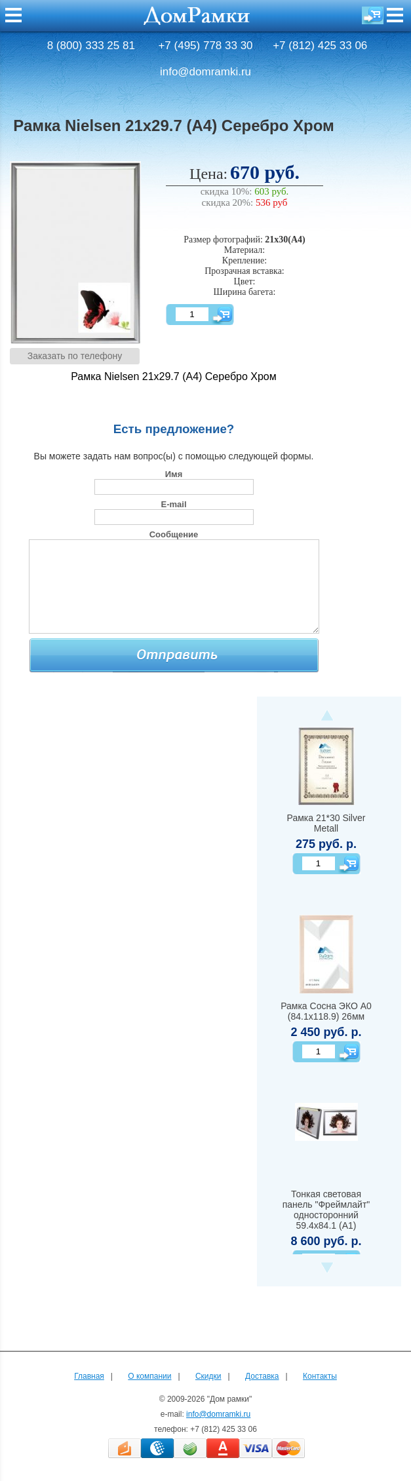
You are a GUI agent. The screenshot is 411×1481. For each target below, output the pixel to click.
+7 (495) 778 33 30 (205, 45)
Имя (174, 474)
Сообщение (174, 534)
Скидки (208, 1376)
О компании (149, 1376)
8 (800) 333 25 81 (91, 45)
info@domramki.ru (205, 72)
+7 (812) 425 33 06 (320, 45)
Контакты (320, 1376)
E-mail (173, 504)
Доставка (262, 1376)
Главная (89, 1376)
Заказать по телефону (75, 356)
